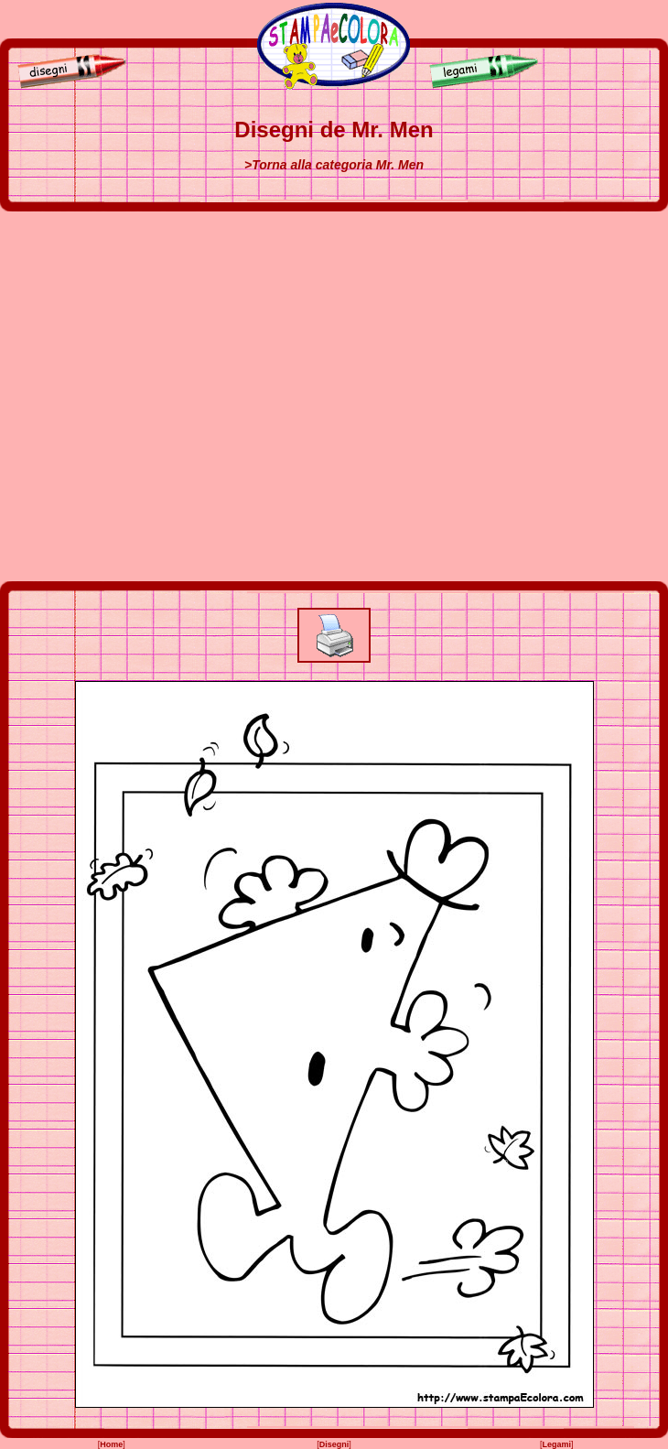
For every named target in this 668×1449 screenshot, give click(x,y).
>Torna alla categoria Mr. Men (334, 164)
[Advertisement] (183, 396)
